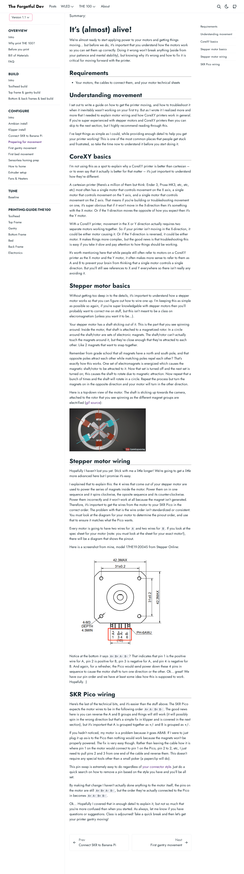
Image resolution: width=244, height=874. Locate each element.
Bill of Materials (18, 55)
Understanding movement (216, 34)
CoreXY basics (209, 42)
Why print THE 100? (21, 43)
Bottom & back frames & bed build (30, 98)
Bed (10, 240)
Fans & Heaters (18, 178)
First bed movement (20, 154)
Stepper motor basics (214, 49)
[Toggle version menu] (20, 17)
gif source (93, 402)
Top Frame (15, 222)
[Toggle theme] (226, 6)
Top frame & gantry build (24, 92)
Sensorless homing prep (23, 160)
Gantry (12, 228)
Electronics (15, 253)
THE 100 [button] (87, 6)
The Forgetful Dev (26, 6)
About (105, 6)
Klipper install (17, 129)
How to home (17, 166)
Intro (11, 37)
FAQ (11, 61)
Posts (52, 6)
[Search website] (219, 6)
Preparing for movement (24, 142)
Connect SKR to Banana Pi (25, 136)
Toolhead (14, 216)
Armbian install (17, 123)
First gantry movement (22, 148)
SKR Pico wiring (210, 64)
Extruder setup (17, 172)
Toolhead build (17, 86)
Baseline (13, 197)
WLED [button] (68, 6)
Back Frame (15, 246)
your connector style (157, 766)
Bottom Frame (17, 234)
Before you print (18, 49)
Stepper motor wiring (214, 57)
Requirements (209, 26)
